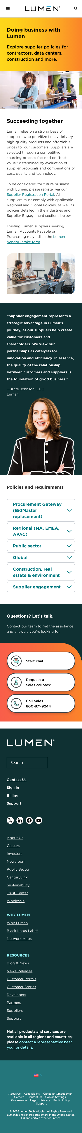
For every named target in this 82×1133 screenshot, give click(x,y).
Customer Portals (21, 979)
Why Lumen (17, 923)
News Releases (19, 971)
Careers (19, 1097)
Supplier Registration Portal (30, 194)
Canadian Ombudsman (57, 1093)
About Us (15, 1093)
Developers (16, 994)
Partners (14, 1002)
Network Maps (19, 938)
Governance (19, 1100)
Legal (33, 1100)
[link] (36, 682)
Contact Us (16, 779)
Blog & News (18, 963)
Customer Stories (21, 987)
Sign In (13, 787)
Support (14, 803)
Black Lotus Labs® (22, 930)
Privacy (45, 1100)
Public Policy (61, 1100)
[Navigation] (7, 8)
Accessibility (32, 1093)
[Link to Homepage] (42, 8)
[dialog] (36, 661)
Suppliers (15, 1010)
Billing (12, 795)
